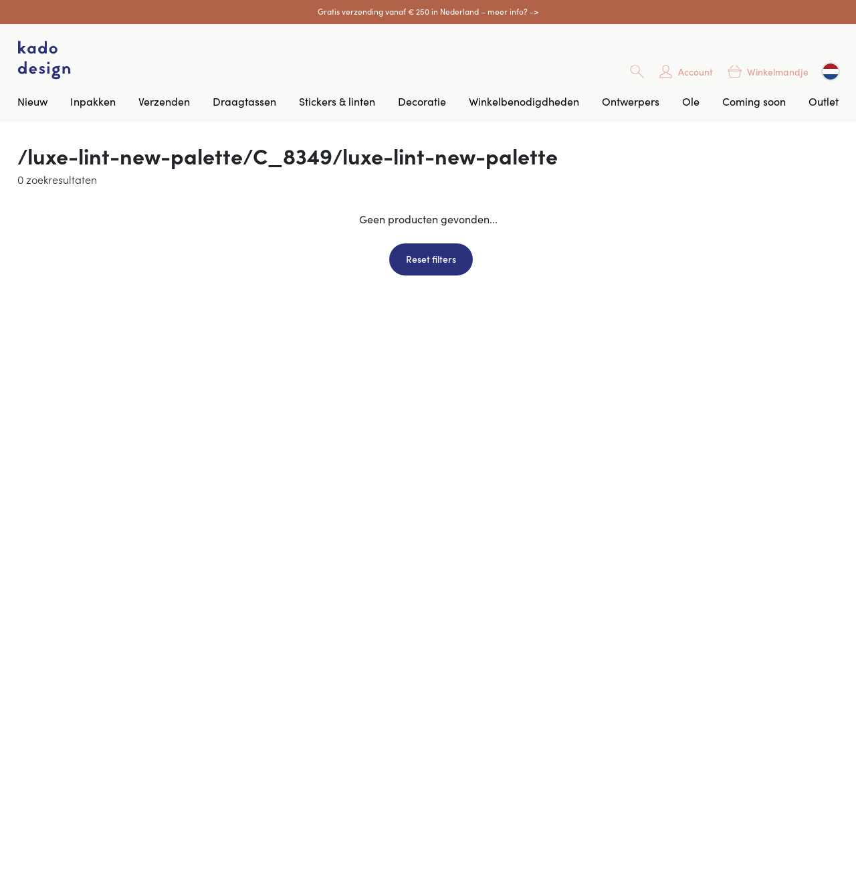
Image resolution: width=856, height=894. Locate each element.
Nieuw (32, 101)
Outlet (824, 101)
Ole (691, 101)
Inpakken (93, 101)
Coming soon (754, 101)
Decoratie (422, 101)
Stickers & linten (337, 101)
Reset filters (431, 258)
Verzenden (164, 101)
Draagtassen (244, 101)
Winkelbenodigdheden (524, 101)
